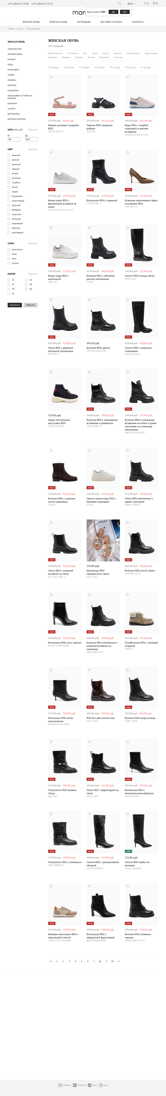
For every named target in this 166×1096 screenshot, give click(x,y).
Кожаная (52, 57)
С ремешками (133, 53)
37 (13, 284)
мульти (15, 263)
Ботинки (12, 103)
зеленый (16, 155)
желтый (15, 159)
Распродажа (84, 21)
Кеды (10, 64)
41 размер (145, 67)
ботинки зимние (17, 119)
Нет (125, 12)
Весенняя (104, 57)
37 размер (84, 67)
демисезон (17, 249)
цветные (16, 227)
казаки (11, 59)
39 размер (115, 67)
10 (112, 961)
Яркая (106, 53)
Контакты (137, 21)
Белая (95, 53)
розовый (16, 177)
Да (113, 12)
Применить (15, 305)
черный (15, 168)
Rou (85, 53)
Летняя (91, 57)
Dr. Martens (73, 53)
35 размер (53, 67)
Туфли (11, 75)
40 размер (130, 67)
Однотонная (151, 53)
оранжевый (17, 232)
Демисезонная (55, 53)
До (26, 135)
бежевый (16, 209)
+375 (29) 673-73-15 (42, 3)
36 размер (69, 67)
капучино (16, 214)
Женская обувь (16, 41)
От (9, 135)
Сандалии (13, 90)
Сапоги (11, 108)
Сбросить (33, 129)
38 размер (99, 67)
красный (16, 164)
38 (30, 284)
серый (15, 191)
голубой (16, 182)
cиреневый (17, 223)
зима (14, 253)
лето (14, 258)
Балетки (12, 85)
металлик (16, 218)
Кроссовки (13, 69)
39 (13, 289)
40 (30, 289)
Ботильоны (14, 114)
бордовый (17, 196)
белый (15, 173)
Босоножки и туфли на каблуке (20, 97)
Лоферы (12, 80)
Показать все (15, 49)
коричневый (18, 200)
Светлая (118, 53)
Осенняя (118, 57)
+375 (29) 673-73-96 (18, 3)
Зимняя (79, 57)
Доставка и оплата (111, 21)
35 (13, 279)
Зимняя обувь (15, 54)
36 (30, 279)
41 (13, 293)
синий (15, 187)
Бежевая (66, 57)
